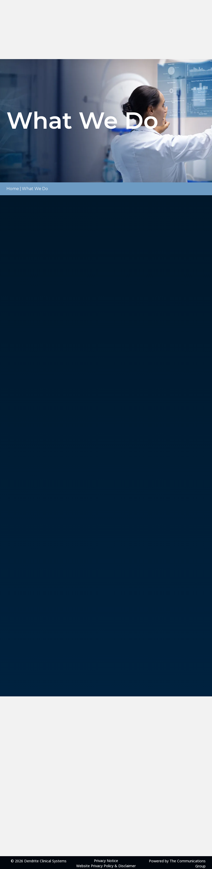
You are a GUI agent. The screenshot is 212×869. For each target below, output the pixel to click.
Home (12, 188)
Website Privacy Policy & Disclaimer (106, 865)
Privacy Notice (106, 860)
